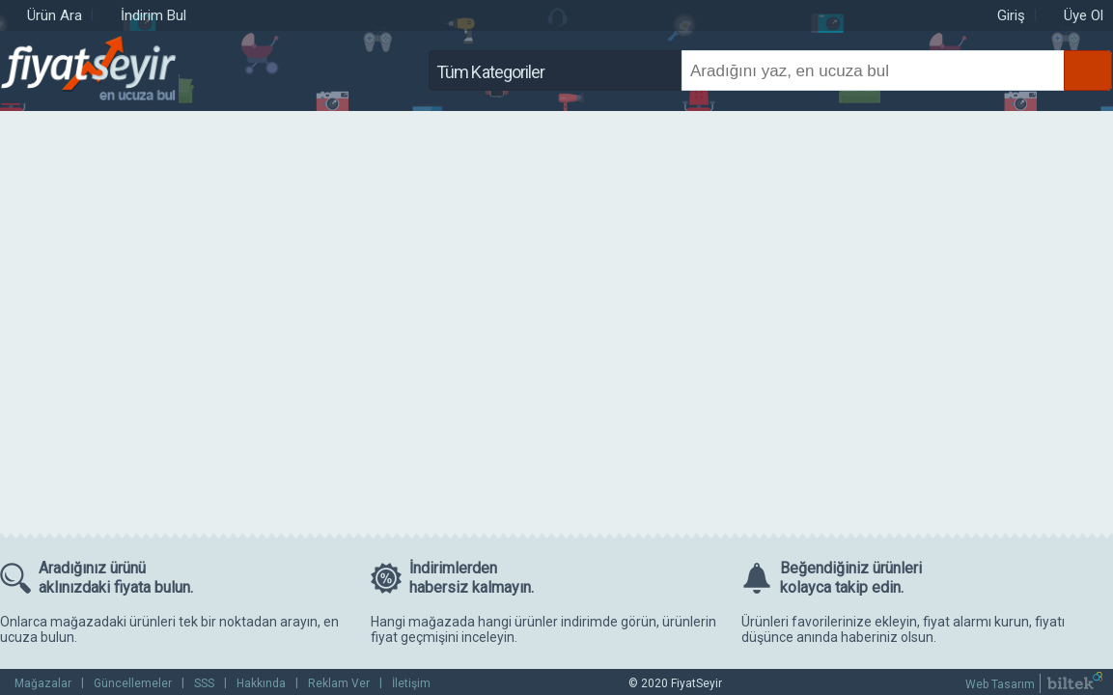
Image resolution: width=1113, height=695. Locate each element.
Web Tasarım (1000, 684)
